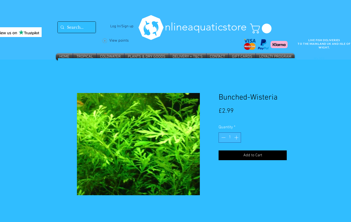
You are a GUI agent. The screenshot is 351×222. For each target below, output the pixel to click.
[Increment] (236, 137)
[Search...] (76, 27)
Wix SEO (319, 58)
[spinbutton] (230, 137)
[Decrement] (223, 137)
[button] (262, 28)
